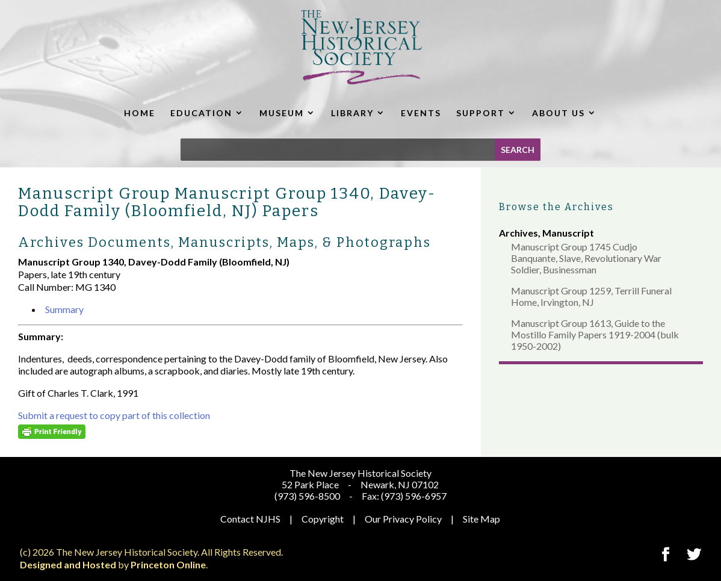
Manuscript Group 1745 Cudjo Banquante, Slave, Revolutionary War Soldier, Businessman (586, 258)
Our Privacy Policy (403, 518)
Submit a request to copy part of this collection (114, 415)
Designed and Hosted (68, 564)
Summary (64, 309)
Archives (518, 232)
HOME (139, 113)
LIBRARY (352, 113)
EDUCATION (201, 113)
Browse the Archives (556, 207)
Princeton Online (168, 564)
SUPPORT (480, 113)
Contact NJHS (250, 518)
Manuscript (568, 232)
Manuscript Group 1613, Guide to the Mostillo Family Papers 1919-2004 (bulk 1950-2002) (595, 334)
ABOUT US (558, 113)
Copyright (323, 518)
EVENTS (421, 113)
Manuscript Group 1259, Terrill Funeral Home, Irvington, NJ (591, 296)
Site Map (481, 518)
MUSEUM (281, 113)
